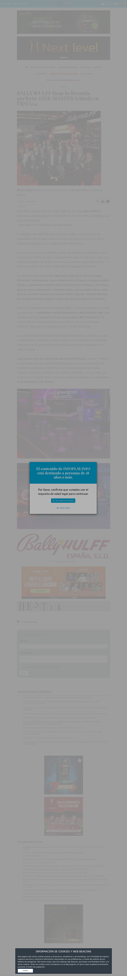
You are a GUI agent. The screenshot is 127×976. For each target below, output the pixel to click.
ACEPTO (25, 971)
